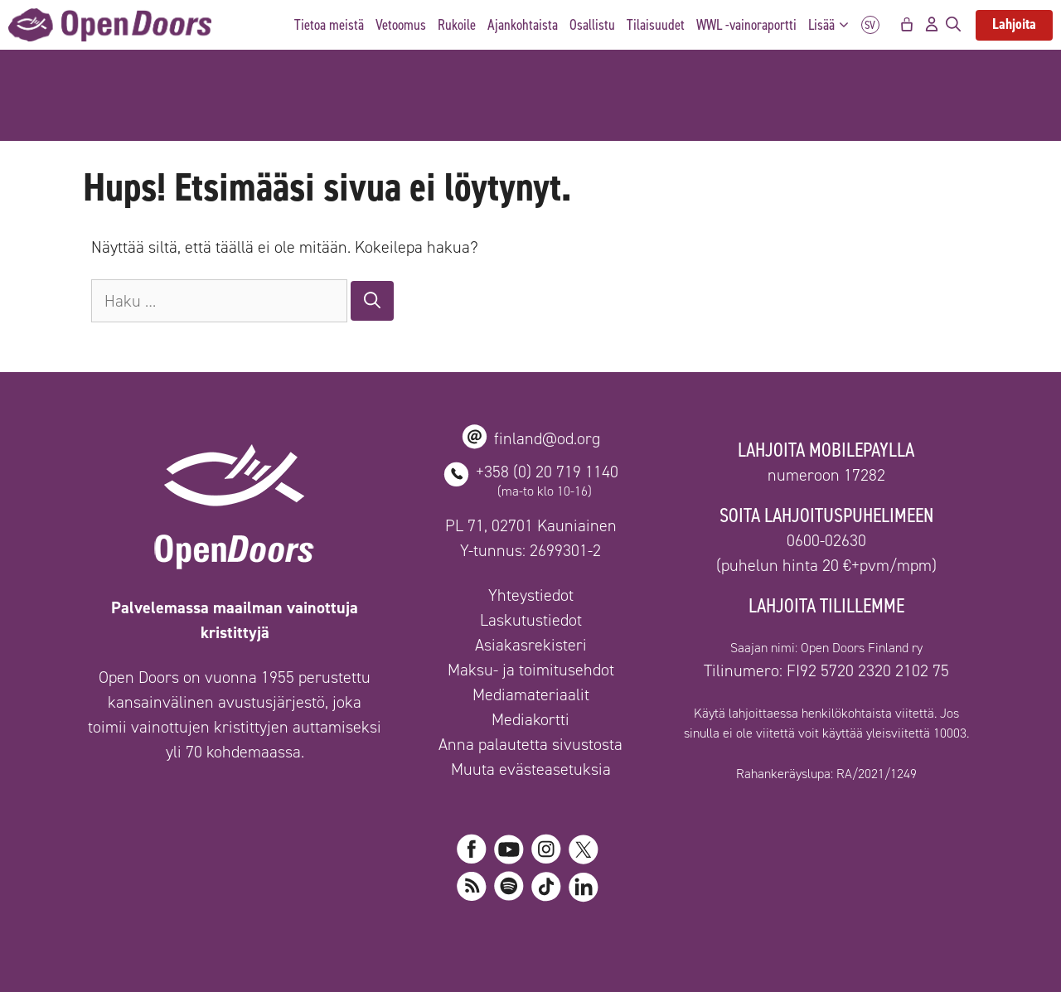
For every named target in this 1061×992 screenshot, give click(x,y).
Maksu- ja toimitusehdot (531, 669)
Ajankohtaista (522, 25)
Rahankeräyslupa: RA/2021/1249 (826, 773)
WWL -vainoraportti (746, 25)
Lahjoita (1014, 24)
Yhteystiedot (531, 595)
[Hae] (372, 301)
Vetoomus (400, 25)
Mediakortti (530, 719)
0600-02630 (826, 540)
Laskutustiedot (531, 620)
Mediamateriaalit (530, 694)
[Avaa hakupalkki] (953, 25)
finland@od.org (547, 438)
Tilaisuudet (656, 25)
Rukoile (457, 25)
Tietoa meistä (329, 25)
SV (870, 25)
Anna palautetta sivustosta (530, 744)
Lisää (832, 25)
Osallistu (592, 25)
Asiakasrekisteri (531, 645)
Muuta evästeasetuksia (531, 769)
